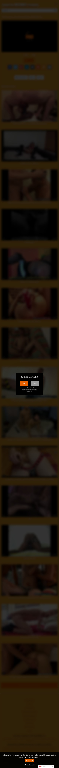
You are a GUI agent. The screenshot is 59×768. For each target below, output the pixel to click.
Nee (35, 383)
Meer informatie (29, 765)
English (42, 766)
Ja (24, 383)
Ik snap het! (29, 761)
